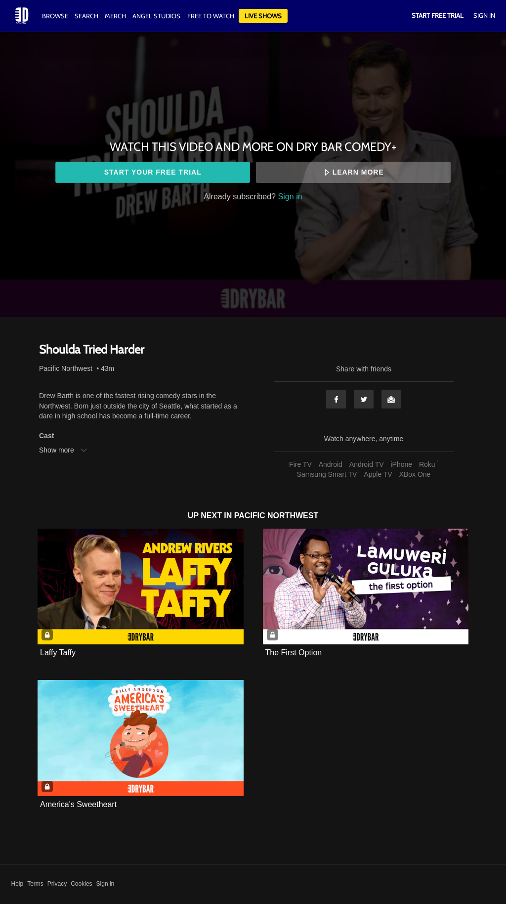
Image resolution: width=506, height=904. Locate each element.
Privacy (57, 883)
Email (391, 399)
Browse (56, 16)
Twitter (363, 399)
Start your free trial (153, 172)
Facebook (336, 399)
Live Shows (263, 16)
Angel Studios (156, 16)
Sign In (484, 15)
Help (17, 883)
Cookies (81, 883)
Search (87, 16)
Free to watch (210, 16)
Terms (35, 883)
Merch (115, 16)
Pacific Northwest (65, 368)
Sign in (290, 196)
